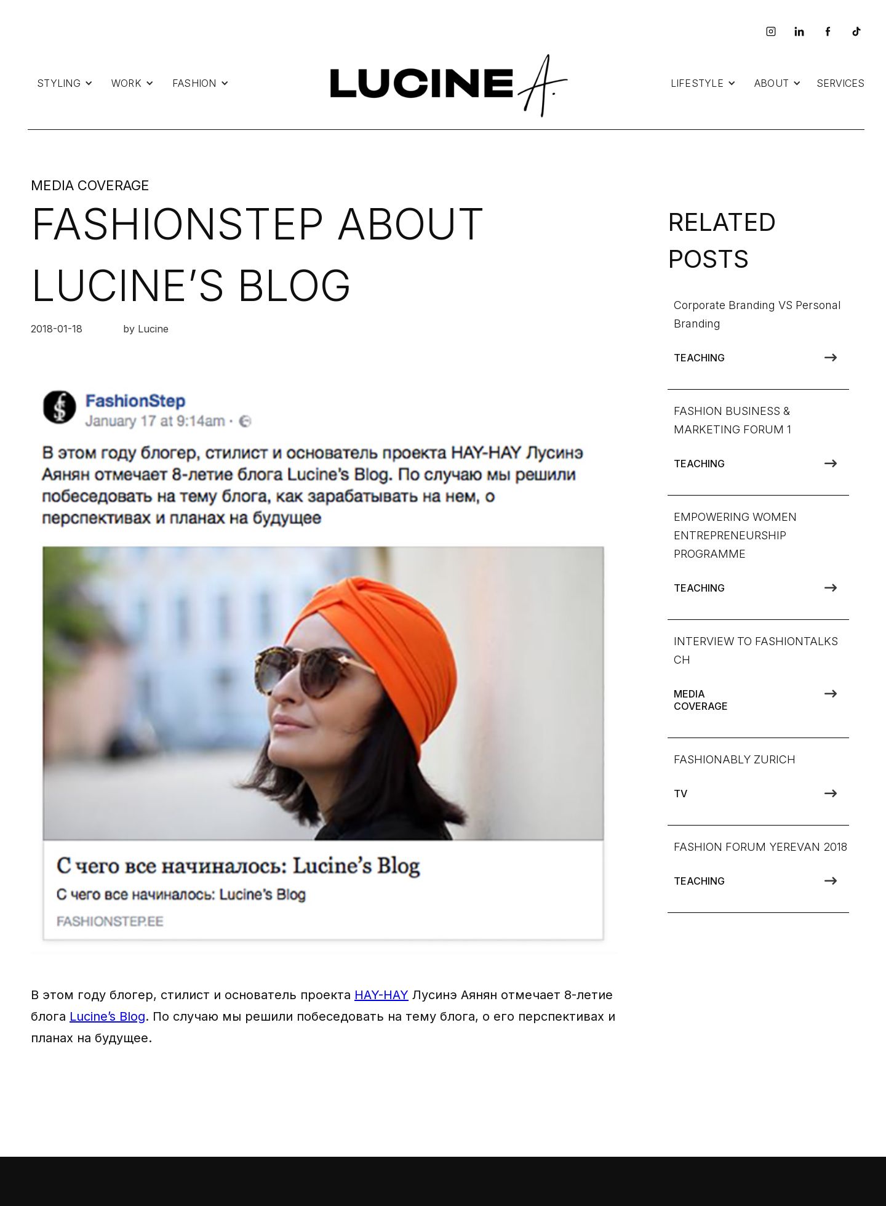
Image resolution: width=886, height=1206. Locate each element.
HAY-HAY (381, 994)
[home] (446, 83)
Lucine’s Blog (107, 1016)
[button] (65, 83)
